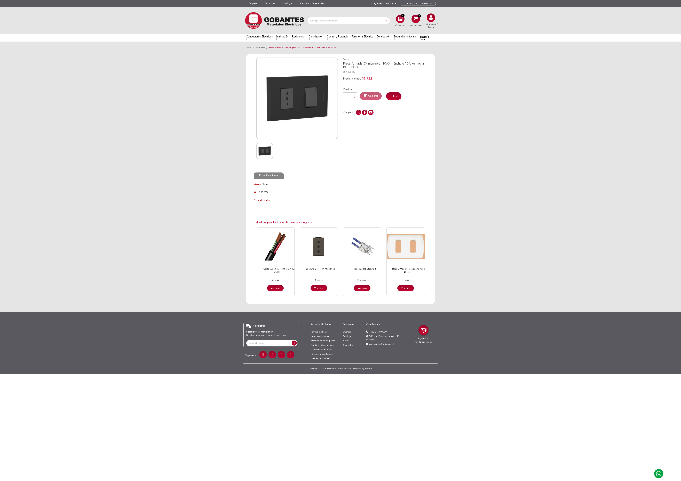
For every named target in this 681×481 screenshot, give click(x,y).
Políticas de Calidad (320, 358)
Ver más (275, 288)
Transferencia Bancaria (321, 349)
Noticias (346, 340)
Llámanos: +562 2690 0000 (418, 3)
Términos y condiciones (322, 354)
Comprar (370, 96)
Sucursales (270, 3)
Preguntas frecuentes (320, 336)
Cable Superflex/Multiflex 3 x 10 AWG (278, 270)
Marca (257, 184)
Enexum (368, 368)
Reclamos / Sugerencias (312, 3)
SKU (345, 71)
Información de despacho (323, 340)
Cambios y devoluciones (322, 345)
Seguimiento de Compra (384, 3)
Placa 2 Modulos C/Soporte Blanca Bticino (409, 270)
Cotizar (394, 96)
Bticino (346, 59)
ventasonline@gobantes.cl (381, 344)
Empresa (253, 3)
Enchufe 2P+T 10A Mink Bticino (321, 268)
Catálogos (287, 3)
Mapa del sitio (344, 368)
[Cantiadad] (350, 95)
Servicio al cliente (319, 331)
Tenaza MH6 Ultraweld (365, 268)
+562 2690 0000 (378, 331)
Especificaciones (268, 175)
